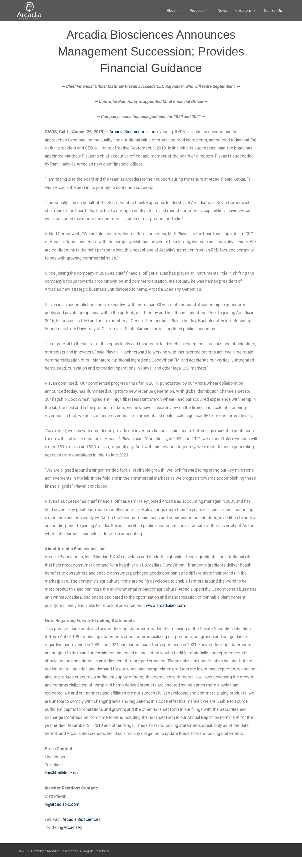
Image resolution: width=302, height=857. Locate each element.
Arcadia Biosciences (82, 819)
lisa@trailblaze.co (61, 772)
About (171, 10)
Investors (243, 10)
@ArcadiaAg (71, 827)
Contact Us (273, 10)
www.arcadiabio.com (165, 605)
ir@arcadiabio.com (62, 804)
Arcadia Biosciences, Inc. (132, 131)
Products (197, 10)
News (222, 10)
